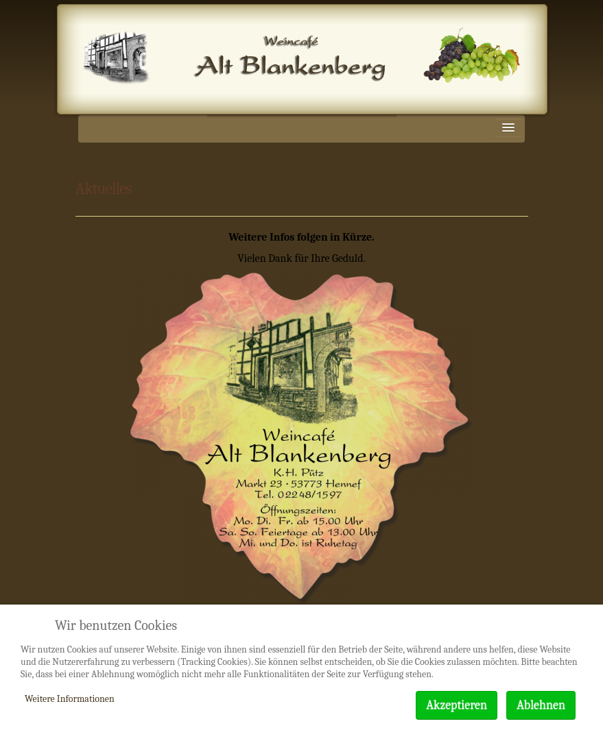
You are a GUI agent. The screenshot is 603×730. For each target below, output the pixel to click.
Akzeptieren (456, 705)
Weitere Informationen (70, 699)
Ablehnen (541, 705)
